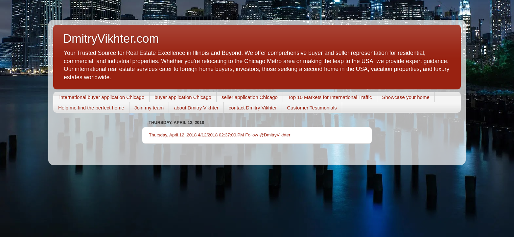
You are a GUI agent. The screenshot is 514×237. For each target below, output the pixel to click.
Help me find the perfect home (91, 107)
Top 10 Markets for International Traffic (330, 97)
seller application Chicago (250, 97)
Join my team (149, 107)
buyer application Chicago (182, 97)
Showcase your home (406, 97)
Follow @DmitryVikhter (267, 134)
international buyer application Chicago (102, 97)
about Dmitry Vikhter (196, 107)
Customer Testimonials (312, 107)
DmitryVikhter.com (111, 38)
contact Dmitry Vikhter (253, 107)
